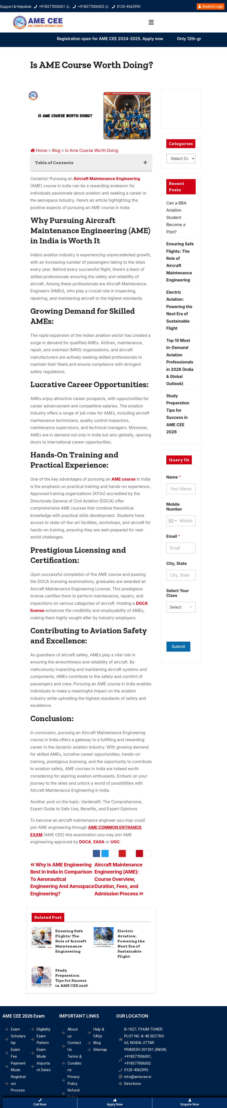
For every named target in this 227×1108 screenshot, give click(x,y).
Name (173, 477)
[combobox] (172, 521)
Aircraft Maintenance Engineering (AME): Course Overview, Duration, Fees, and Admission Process (118, 879)
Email (173, 536)
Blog (56, 150)
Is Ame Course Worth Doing (91, 150)
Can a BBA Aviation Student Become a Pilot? (176, 217)
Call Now (39, 1102)
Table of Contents (54, 162)
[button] (151, 22)
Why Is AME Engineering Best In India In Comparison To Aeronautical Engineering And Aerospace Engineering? (62, 879)
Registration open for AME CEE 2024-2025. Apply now (130, 38)
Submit (178, 646)
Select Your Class (177, 593)
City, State (176, 563)
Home (38, 150)
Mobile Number (174, 507)
